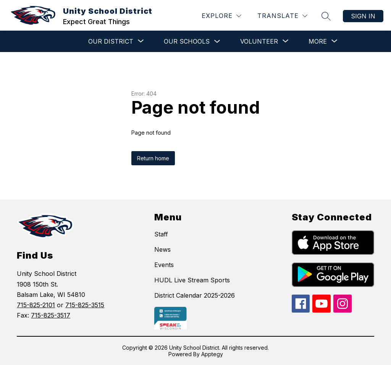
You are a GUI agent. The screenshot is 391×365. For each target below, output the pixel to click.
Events (164, 265)
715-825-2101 (36, 305)
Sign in (363, 16)
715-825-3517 (50, 315)
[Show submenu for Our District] (110, 41)
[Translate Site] (282, 16)
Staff (161, 234)
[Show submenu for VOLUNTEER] (259, 41)
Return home (153, 158)
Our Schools (187, 41)
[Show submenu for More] (318, 41)
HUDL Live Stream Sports (192, 280)
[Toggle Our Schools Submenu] (217, 41)
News (162, 249)
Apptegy (212, 354)
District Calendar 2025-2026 (194, 295)
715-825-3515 (84, 305)
